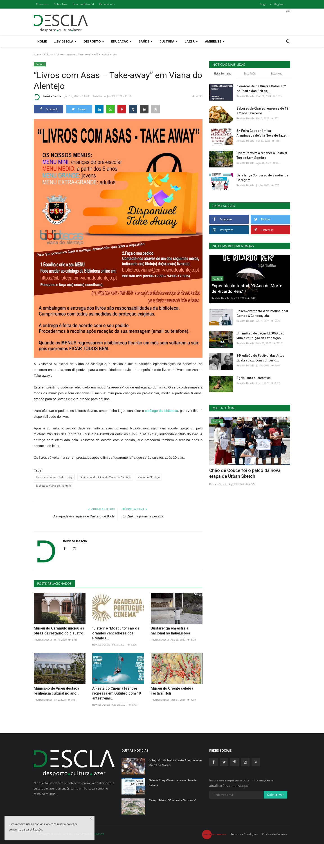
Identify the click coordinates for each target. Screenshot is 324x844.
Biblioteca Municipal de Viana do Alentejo (105, 477)
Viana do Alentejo (149, 477)
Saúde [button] (145, 41)
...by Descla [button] (65, 41)
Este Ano (277, 73)
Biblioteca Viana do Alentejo (53, 485)
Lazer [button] (191, 41)
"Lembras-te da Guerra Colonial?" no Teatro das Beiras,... (261, 88)
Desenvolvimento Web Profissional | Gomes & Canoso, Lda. (263, 313)
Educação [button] (121, 41)
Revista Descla (47, 97)
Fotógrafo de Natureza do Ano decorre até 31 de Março (175, 762)
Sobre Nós (60, 4)
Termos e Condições (244, 834)
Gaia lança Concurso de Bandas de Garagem (262, 178)
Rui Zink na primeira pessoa (142, 516)
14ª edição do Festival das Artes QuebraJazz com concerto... (260, 358)
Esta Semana (222, 73)
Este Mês (250, 73)
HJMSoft (98, 834)
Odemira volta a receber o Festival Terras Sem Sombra (261, 155)
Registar (279, 4)
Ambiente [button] (215, 41)
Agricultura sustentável (253, 378)
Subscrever (275, 794)
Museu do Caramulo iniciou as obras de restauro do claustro (59, 630)
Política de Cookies (274, 834)
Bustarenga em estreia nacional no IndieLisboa (170, 630)
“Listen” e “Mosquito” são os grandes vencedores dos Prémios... (115, 633)
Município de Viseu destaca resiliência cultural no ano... (56, 690)
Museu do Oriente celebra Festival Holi (172, 690)
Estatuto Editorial (83, 4)
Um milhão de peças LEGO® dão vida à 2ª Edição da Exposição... (260, 336)
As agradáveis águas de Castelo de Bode (84, 516)
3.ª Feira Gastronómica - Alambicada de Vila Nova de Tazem (262, 133)
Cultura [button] (169, 41)
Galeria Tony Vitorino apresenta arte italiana (173, 783)
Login (263, 4)
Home (42, 41)
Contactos (42, 4)
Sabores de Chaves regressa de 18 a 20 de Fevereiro (262, 111)
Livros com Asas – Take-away (54, 477)
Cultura (48, 54)
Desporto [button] (94, 41)
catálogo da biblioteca (161, 411)
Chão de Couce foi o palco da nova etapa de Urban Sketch (245, 473)
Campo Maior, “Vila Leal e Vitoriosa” (172, 800)
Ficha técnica (107, 4)
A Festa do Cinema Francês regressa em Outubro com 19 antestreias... (116, 693)
